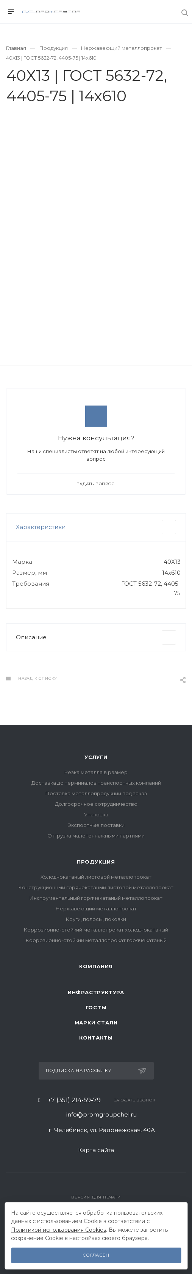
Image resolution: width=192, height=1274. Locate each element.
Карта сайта (96, 1150)
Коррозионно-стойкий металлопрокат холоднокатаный (96, 930)
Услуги (96, 757)
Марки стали (96, 1023)
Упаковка (96, 814)
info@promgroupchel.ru (101, 1114)
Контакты (96, 1038)
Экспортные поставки (96, 825)
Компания (96, 966)
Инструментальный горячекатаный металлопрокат (96, 898)
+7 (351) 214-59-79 (74, 1100)
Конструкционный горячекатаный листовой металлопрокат (96, 887)
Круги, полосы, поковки (96, 919)
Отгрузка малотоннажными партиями (96, 836)
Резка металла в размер (96, 772)
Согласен (96, 1255)
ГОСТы (96, 1007)
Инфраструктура (96, 992)
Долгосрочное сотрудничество (96, 804)
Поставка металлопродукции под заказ (96, 793)
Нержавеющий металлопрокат (96, 908)
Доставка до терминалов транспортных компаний (96, 783)
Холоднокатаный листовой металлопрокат (96, 877)
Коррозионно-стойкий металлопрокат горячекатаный (96, 940)
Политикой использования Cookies (58, 1229)
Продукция (96, 862)
